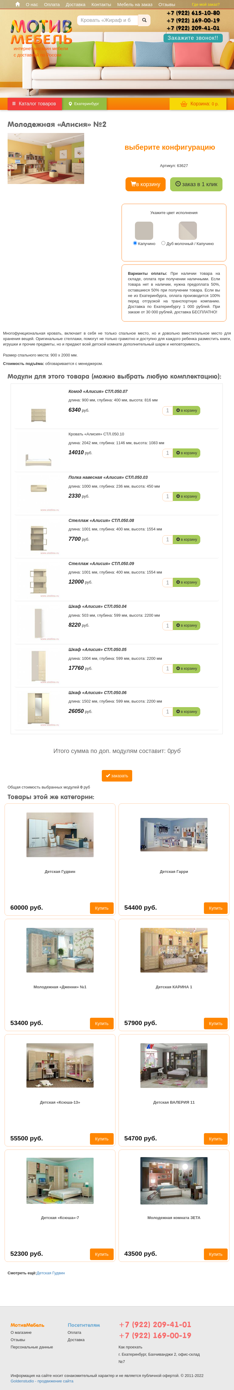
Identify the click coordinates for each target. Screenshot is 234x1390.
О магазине (21, 1332)
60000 (26, 907)
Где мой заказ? (206, 4)
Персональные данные (32, 1347)
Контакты (101, 4)
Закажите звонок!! (193, 38)
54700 (140, 1138)
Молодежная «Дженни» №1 (59, 987)
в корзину (145, 184)
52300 (26, 1253)
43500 (140, 1253)
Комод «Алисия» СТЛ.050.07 (98, 391)
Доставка (75, 4)
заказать (117, 775)
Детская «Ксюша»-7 (60, 1217)
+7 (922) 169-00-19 (155, 1335)
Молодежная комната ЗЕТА (173, 1217)
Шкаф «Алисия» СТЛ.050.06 (98, 692)
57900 (140, 1022)
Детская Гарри (174, 871)
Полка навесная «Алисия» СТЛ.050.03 (108, 477)
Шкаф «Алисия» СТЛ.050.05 (98, 649)
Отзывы (167, 4)
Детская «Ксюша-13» (60, 1102)
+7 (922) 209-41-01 (155, 1324)
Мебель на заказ (135, 4)
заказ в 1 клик (196, 184)
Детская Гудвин (60, 871)
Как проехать (131, 1347)
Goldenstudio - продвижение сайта (42, 1381)
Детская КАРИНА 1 (174, 987)
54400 (140, 907)
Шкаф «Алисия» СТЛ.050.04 (98, 606)
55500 (26, 1138)
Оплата (52, 4)
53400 (26, 1022)
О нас (32, 4)
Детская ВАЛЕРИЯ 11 (173, 1102)
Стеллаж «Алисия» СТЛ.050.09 (101, 563)
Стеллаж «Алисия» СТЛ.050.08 (101, 520)
